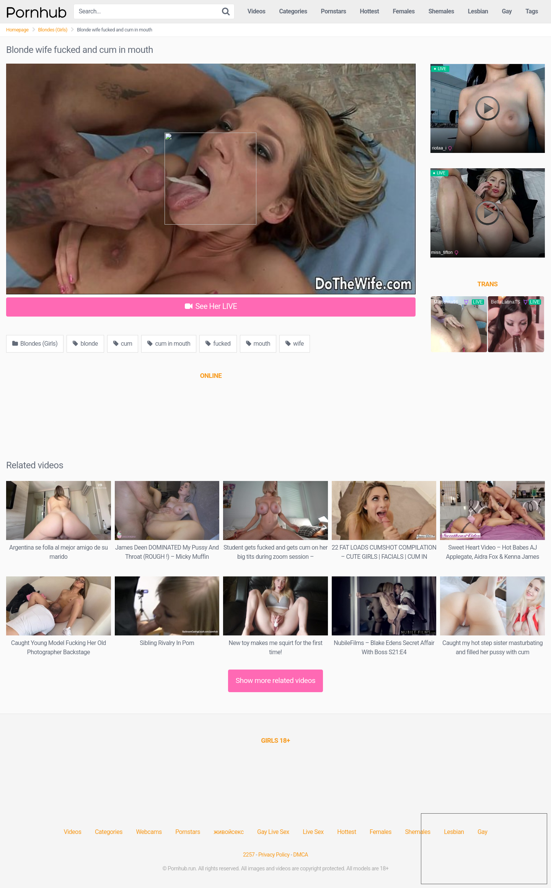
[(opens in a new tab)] (211, 375)
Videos (257, 11)
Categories (293, 11)
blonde (85, 343)
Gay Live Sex (273, 831)
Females (403, 11)
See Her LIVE (211, 306)
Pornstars (333, 11)
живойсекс (228, 831)
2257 (248, 855)
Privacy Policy (274, 855)
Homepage (17, 30)
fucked (217, 343)
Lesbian (478, 11)
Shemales (441, 11)
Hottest (369, 11)
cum (122, 343)
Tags (531, 11)
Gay (507, 11)
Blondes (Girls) (52, 30)
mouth (258, 343)
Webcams (148, 831)
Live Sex (313, 831)
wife (294, 343)
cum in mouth (168, 343)
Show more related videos (276, 680)
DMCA (300, 855)
